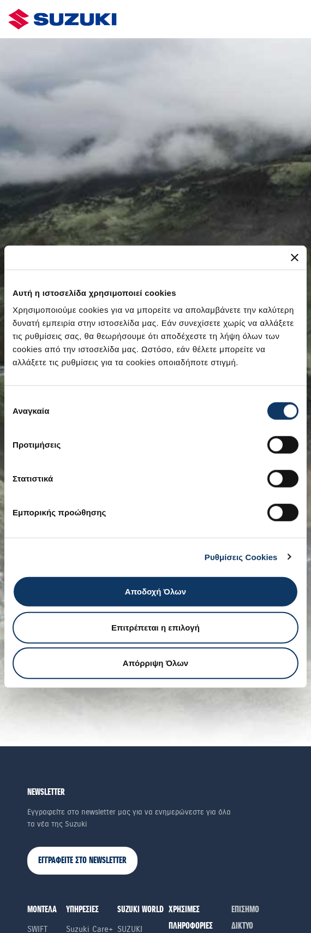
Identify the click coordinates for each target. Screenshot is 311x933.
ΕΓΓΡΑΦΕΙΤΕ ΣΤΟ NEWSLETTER (82, 860)
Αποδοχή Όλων (155, 591)
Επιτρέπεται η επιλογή (155, 627)
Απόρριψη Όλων (155, 663)
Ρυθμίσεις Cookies (241, 556)
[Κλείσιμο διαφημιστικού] (294, 257)
